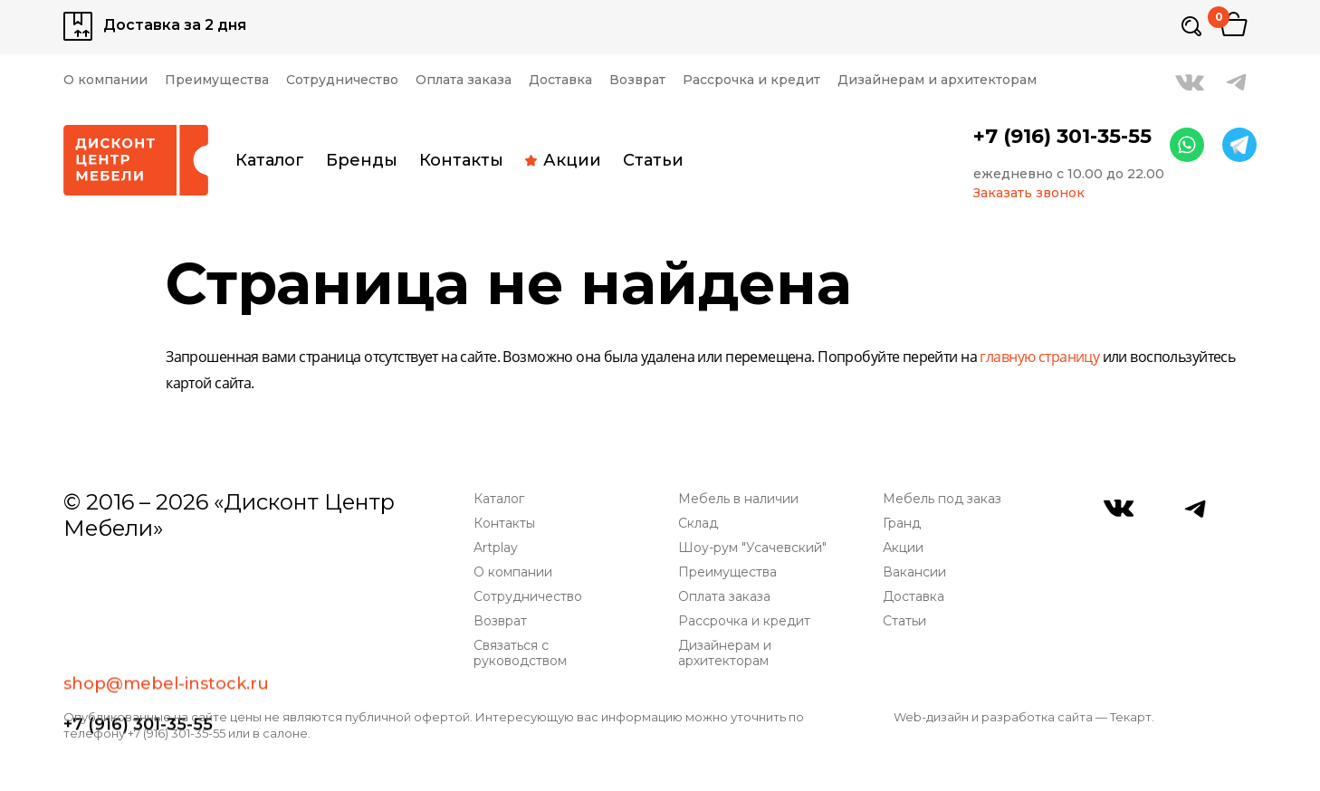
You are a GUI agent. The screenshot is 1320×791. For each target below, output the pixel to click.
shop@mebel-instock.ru (166, 567)
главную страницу (1039, 358)
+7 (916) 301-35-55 (1062, 136)
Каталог (269, 160)
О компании (105, 80)
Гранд (902, 523)
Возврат (637, 80)
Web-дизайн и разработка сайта (993, 717)
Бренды (361, 160)
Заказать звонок (1029, 193)
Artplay (495, 548)
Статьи (653, 160)
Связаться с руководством (520, 653)
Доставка (560, 80)
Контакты (461, 160)
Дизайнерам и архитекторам (937, 80)
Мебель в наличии (738, 499)
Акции (563, 160)
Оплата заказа (464, 80)
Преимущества (217, 80)
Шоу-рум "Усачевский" (752, 548)
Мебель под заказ (942, 499)
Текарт (1131, 717)
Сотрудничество (342, 80)
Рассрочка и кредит (751, 80)
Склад (698, 523)
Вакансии (914, 572)
